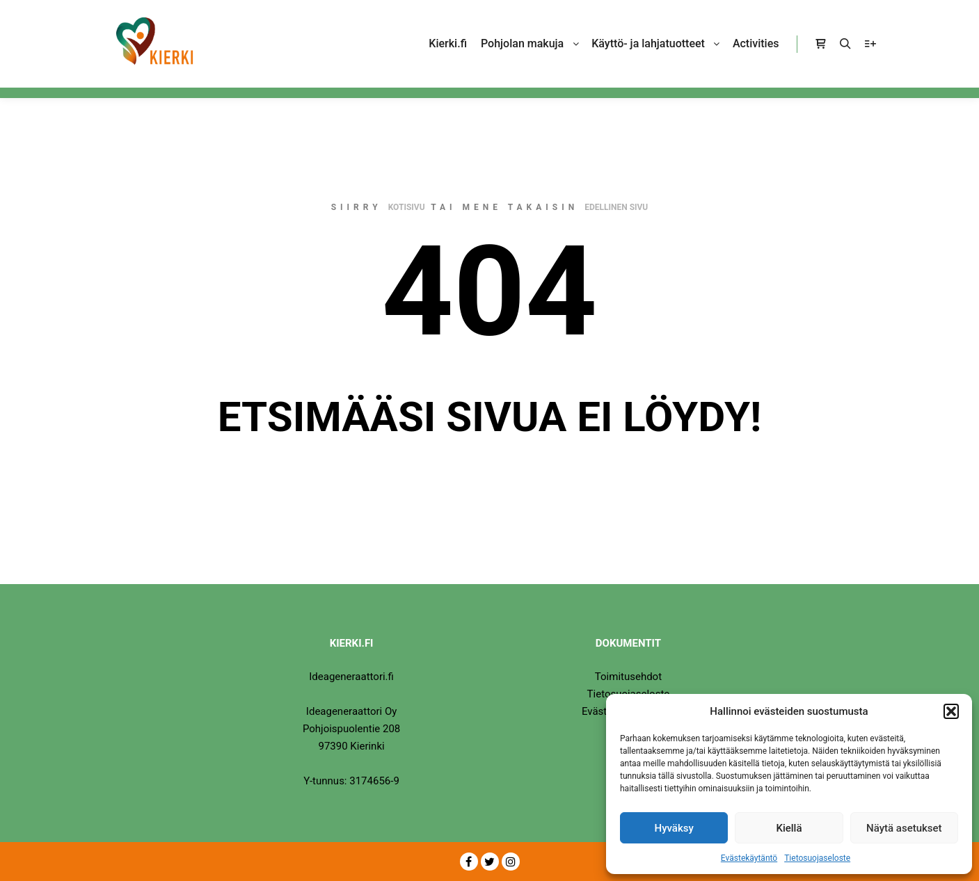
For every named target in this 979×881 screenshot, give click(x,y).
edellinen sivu (616, 207)
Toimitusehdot (628, 676)
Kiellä (789, 828)
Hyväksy (674, 828)
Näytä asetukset (904, 828)
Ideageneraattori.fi (351, 676)
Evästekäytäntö (749, 858)
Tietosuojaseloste (817, 858)
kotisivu (406, 207)
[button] (951, 711)
